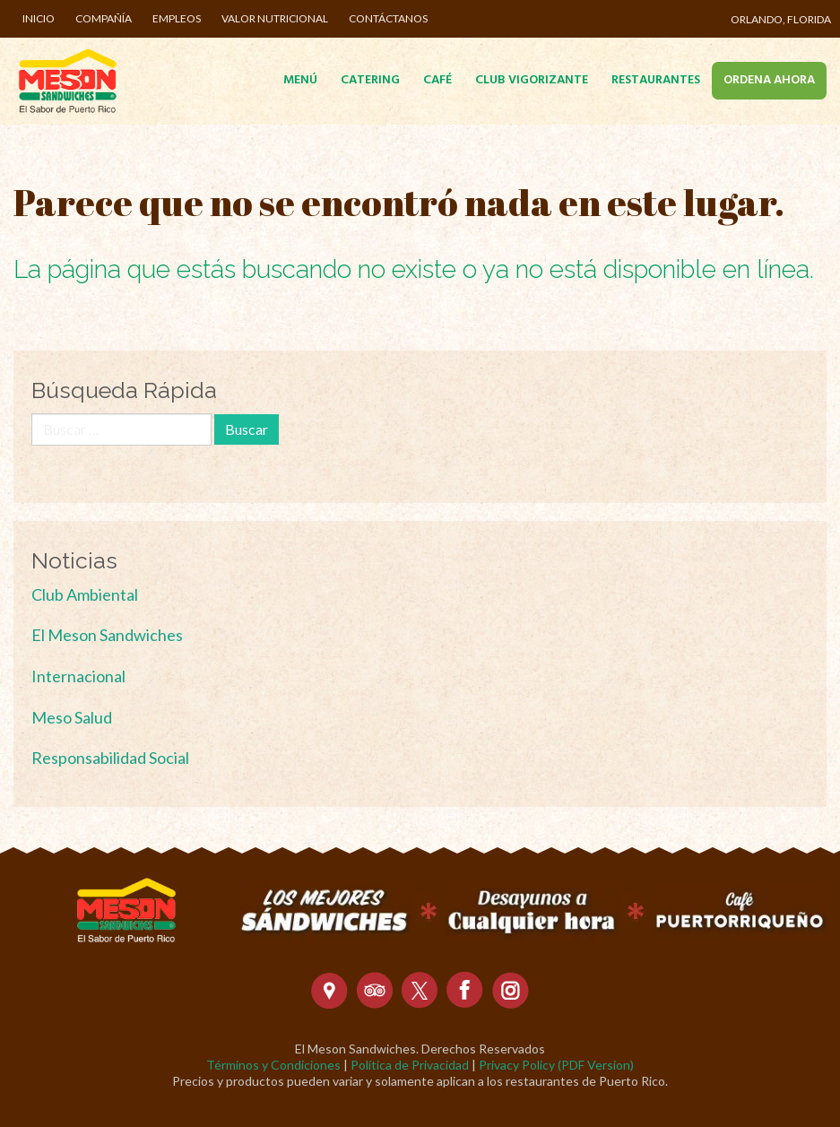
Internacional (78, 676)
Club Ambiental (84, 594)
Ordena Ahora (769, 80)
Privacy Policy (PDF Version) (556, 1064)
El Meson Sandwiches (107, 635)
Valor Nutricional (274, 18)
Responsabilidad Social (110, 757)
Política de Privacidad (410, 1064)
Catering (370, 80)
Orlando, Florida (781, 19)
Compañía (103, 18)
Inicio (38, 18)
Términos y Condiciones (273, 1064)
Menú (300, 80)
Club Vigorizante (531, 80)
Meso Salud (71, 717)
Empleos (176, 18)
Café (437, 80)
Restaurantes (655, 80)
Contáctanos (388, 18)
